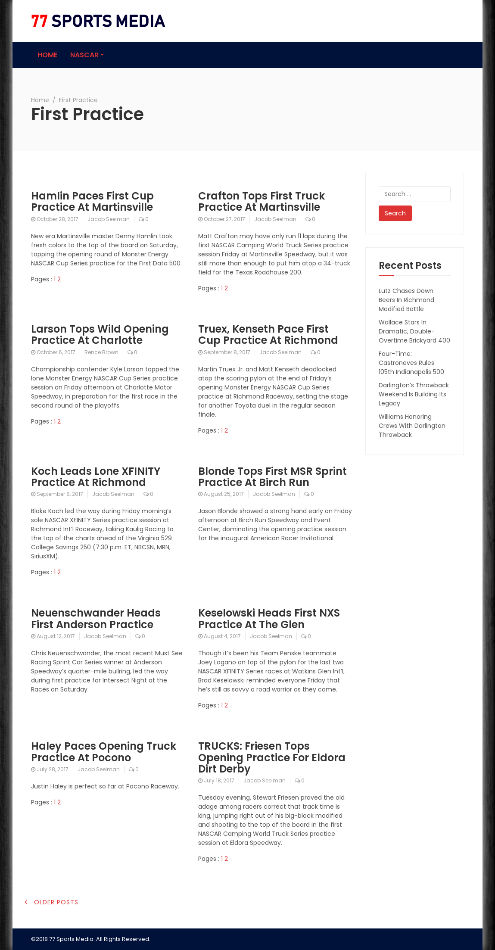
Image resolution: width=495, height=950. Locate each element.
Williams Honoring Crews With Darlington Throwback (412, 425)
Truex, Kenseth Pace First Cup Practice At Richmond (268, 334)
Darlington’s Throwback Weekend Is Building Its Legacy (414, 394)
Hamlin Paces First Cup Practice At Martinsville (92, 201)
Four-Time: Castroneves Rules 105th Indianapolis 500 (411, 362)
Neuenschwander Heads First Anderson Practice (96, 618)
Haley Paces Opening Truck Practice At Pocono (103, 751)
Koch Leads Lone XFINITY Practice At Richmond (95, 476)
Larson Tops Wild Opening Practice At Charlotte (100, 334)
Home (47, 55)
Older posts (56, 902)
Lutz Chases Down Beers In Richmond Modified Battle (406, 300)
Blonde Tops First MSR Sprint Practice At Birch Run (272, 476)
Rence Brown (101, 352)
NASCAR (84, 55)
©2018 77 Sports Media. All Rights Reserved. (90, 939)
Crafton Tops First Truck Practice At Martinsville (261, 201)
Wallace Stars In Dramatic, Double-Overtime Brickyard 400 (414, 331)
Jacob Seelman (108, 219)
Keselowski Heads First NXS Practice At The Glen (269, 618)
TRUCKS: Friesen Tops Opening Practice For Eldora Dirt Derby (272, 757)
